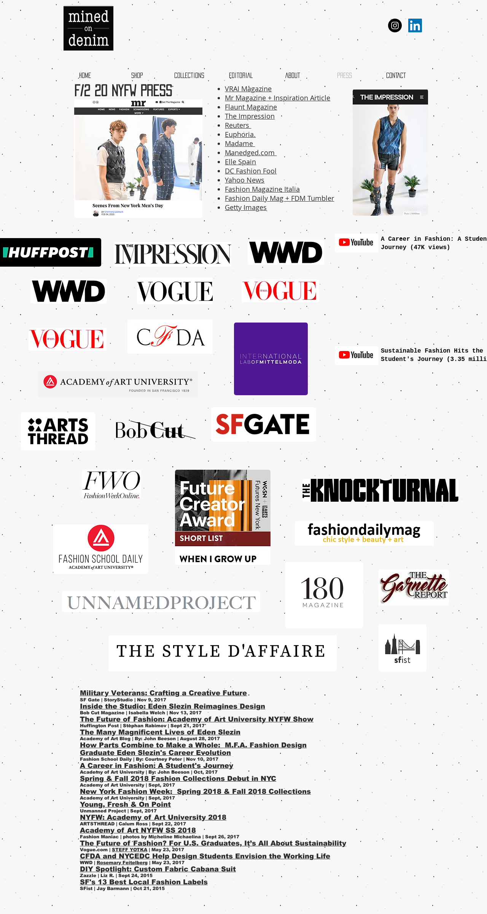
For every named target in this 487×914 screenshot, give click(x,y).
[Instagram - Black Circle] (395, 25)
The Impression (250, 116)
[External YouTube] (405, 295)
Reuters (238, 125)
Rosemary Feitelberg (122, 862)
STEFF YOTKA (129, 849)
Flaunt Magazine (251, 106)
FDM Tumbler (312, 198)
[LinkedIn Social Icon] (415, 25)
